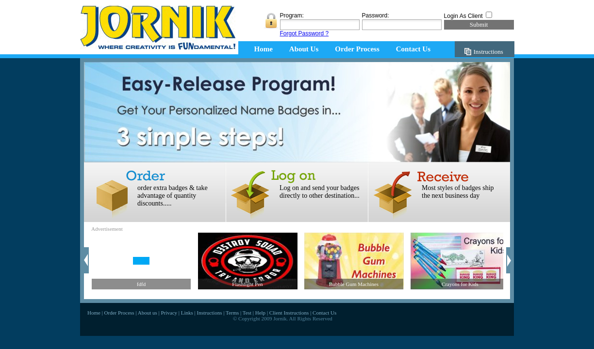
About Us (303, 49)
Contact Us (413, 49)
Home (263, 49)
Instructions (488, 51)
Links (187, 313)
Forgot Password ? (304, 33)
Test (247, 313)
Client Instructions (289, 313)
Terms (232, 313)
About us (147, 313)
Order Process (357, 49)
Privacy (169, 313)
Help (260, 313)
